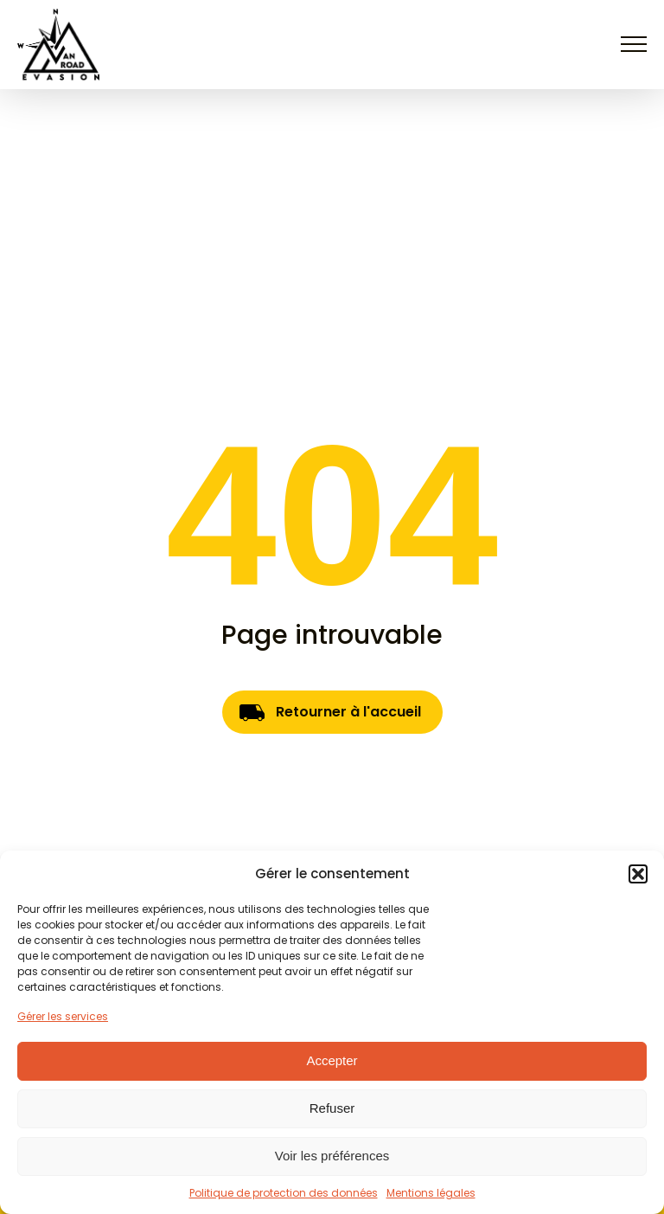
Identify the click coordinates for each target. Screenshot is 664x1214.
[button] (638, 874)
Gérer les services (62, 1016)
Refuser (332, 1108)
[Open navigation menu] (634, 44)
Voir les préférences (332, 1155)
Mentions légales (431, 1192)
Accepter (331, 1060)
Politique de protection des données (283, 1192)
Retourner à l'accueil (348, 712)
